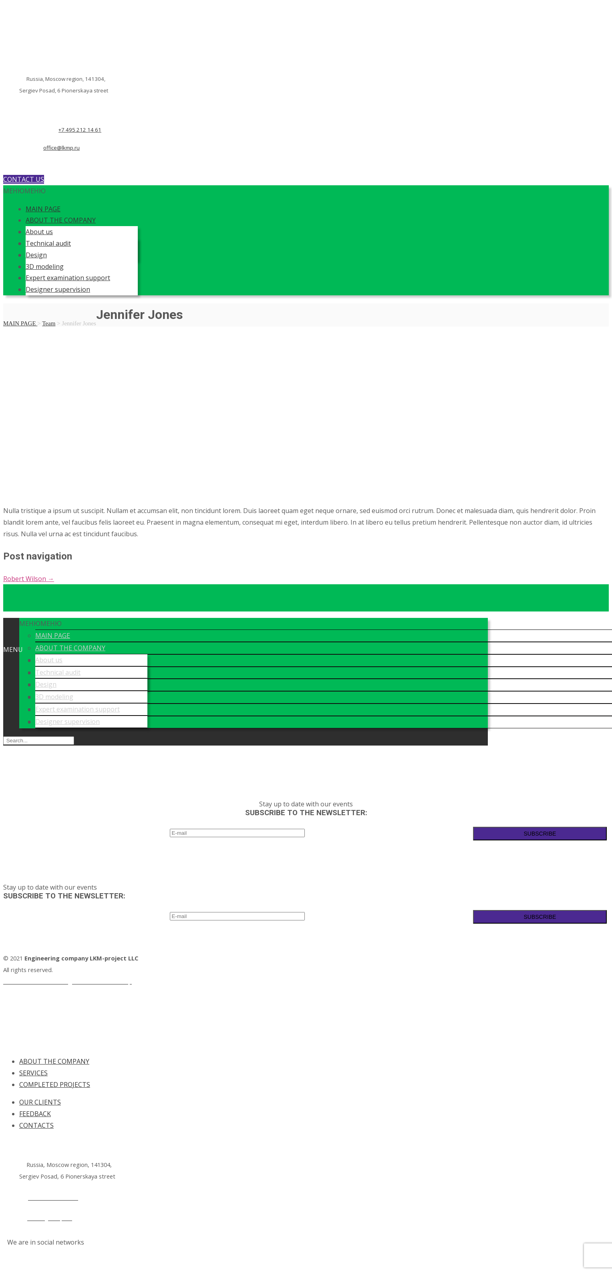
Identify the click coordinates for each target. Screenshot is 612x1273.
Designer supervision (58, 289)
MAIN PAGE (43, 208)
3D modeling (45, 266)
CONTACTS (36, 1125)
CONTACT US (23, 179)
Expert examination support (68, 277)
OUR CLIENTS (40, 1102)
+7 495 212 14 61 (79, 129)
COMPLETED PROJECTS (54, 1084)
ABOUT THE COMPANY (61, 220)
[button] (24, 190)
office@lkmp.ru (61, 147)
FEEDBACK (35, 1113)
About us (39, 231)
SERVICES (33, 1073)
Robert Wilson (28, 578)
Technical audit (48, 243)
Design (36, 255)
